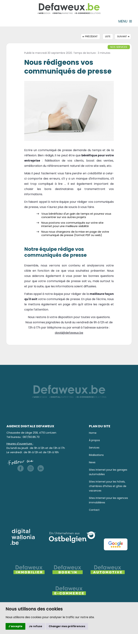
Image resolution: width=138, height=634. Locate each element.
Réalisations (96, 455)
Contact (94, 510)
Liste (108, 36)
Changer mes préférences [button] (67, 626)
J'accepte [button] (15, 626)
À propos (94, 440)
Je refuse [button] (35, 626)
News (92, 462)
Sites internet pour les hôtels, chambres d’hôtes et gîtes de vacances (107, 486)
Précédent (91, 36)
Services (94, 447)
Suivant (122, 36)
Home (92, 433)
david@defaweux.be (69, 333)
